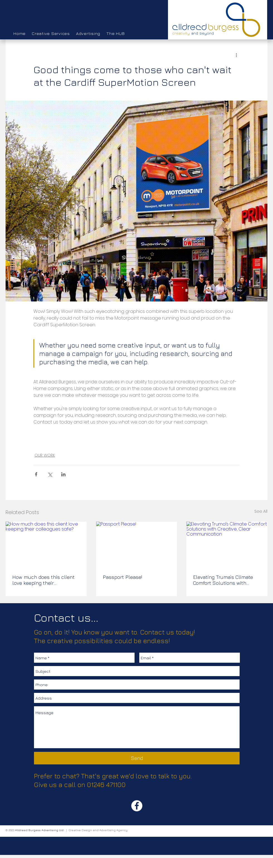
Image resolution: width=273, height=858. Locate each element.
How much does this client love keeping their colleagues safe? (43, 580)
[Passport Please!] (136, 544)
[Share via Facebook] (36, 474)
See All (260, 511)
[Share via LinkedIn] (63, 474)
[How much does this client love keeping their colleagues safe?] (46, 544)
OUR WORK (45, 455)
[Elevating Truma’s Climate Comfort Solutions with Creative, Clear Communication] (226, 544)
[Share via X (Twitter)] (49, 474)
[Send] (137, 758)
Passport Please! (122, 577)
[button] (51, 33)
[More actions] (236, 54)
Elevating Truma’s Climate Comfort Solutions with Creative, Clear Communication (223, 580)
